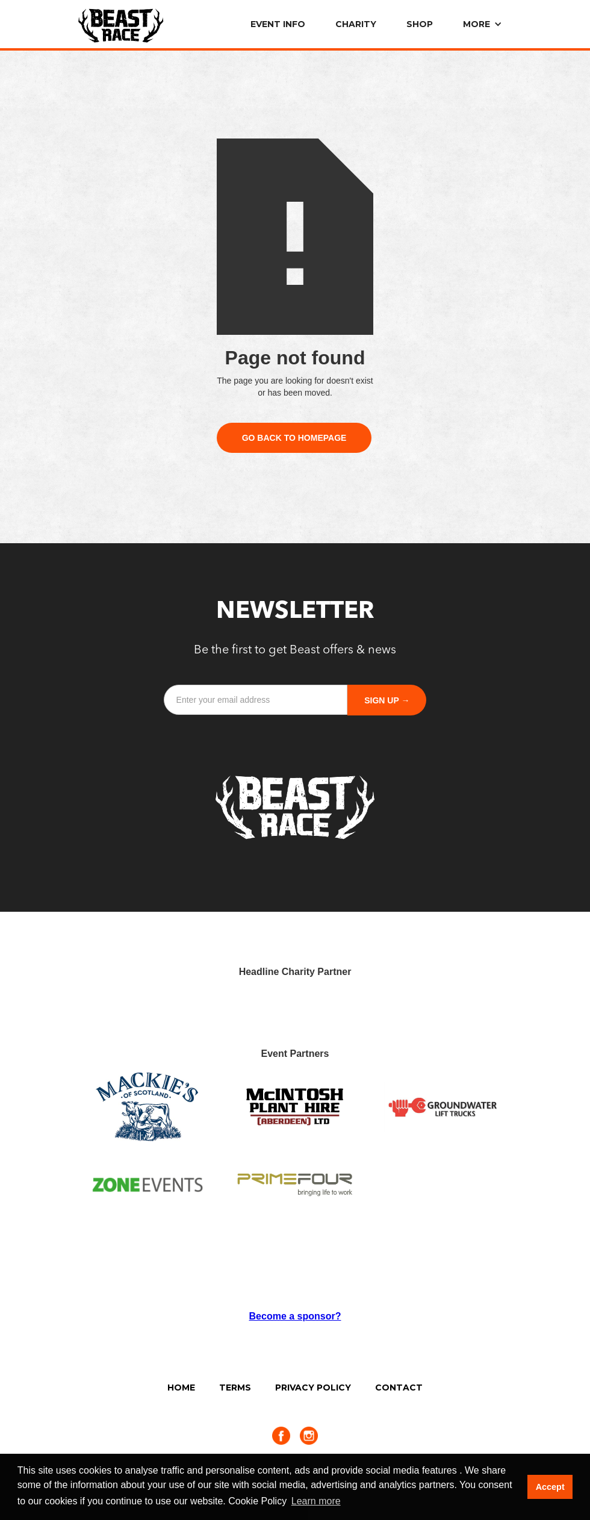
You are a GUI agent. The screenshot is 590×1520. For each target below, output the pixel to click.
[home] (121, 23)
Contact (399, 1387)
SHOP (419, 24)
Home (181, 1387)
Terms (235, 1387)
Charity (355, 24)
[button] (481, 24)
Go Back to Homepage (294, 438)
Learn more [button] (316, 1501)
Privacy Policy (313, 1387)
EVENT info (277, 24)
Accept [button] (550, 1487)
